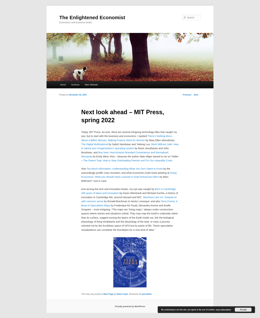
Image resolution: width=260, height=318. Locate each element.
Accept (243, 309)
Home (63, 84)
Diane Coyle (122, 294)
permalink (147, 294)
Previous (185, 95)
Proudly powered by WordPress (130, 306)
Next (197, 95)
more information (223, 310)
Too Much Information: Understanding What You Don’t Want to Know (125, 168)
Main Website (91, 84)
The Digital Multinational (94, 144)
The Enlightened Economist (92, 17)
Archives (75, 84)
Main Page (108, 294)
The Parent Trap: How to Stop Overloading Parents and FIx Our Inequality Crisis (127, 160)
